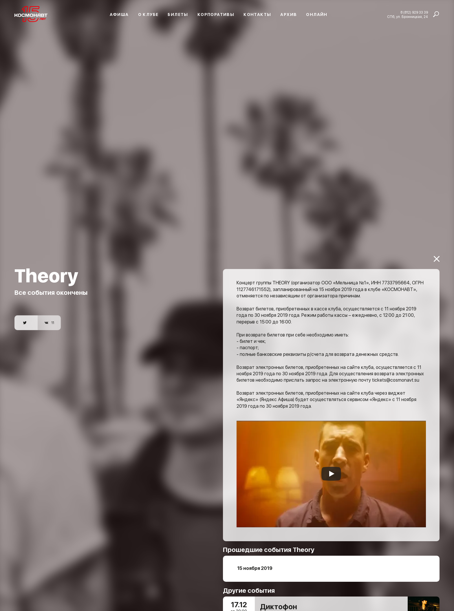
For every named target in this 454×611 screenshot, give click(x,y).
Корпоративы (215, 14)
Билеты (178, 14)
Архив (288, 14)
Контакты (257, 14)
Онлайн (316, 14)
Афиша (119, 14)
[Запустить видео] (331, 466)
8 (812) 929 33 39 (414, 12)
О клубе (148, 14)
